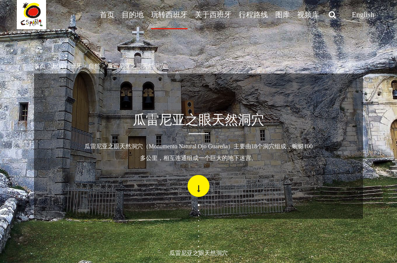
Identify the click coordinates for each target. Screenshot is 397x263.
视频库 (308, 15)
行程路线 (253, 15)
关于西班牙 (213, 15)
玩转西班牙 (169, 15)
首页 (107, 15)
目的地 (133, 15)
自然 (94, 66)
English (363, 15)
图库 (282, 15)
